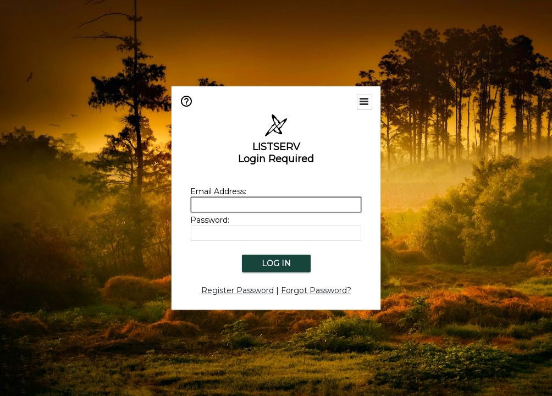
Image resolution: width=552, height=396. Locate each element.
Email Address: (218, 191)
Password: (209, 220)
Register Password (237, 290)
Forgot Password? (316, 290)
